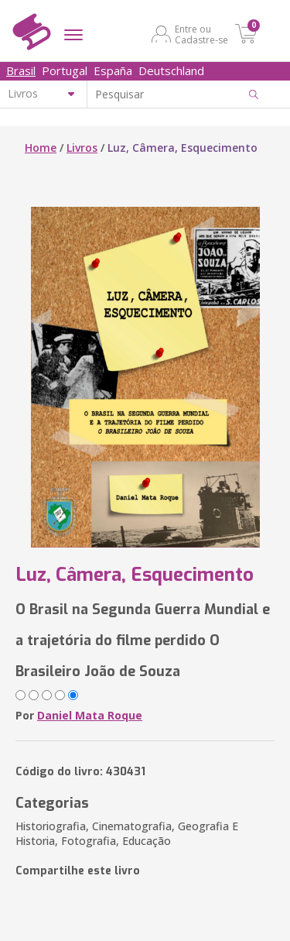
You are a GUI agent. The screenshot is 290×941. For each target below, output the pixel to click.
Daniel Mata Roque (89, 715)
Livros (82, 147)
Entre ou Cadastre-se (201, 34)
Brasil (21, 70)
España (113, 70)
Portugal (64, 70)
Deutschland (171, 70)
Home (40, 147)
